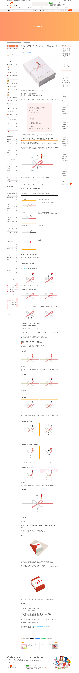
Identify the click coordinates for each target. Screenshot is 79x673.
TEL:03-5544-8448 (57, 4)
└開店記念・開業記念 (34, 122)
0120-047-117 (59, 3)
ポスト (33, 638)
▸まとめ (30, 129)
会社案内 (64, 0)
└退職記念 (32, 126)
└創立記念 (32, 119)
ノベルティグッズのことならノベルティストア (14, 42)
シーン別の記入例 (25, 268)
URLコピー (50, 638)
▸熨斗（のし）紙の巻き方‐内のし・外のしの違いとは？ (39, 128)
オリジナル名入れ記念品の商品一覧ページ (39, 626)
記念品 (29, 52)
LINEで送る (44, 638)
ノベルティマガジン (27, 42)
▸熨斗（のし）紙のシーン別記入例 (35, 116)
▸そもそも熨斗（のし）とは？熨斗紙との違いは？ (38, 107)
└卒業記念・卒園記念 (34, 125)
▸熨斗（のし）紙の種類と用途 (34, 108)
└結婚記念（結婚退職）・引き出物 (36, 123)
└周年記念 (32, 118)
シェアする (38, 638)
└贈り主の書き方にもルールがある (36, 114)
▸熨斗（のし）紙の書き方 (33, 110)
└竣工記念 (32, 121)
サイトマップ (70, 0)
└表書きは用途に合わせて (35, 112)
